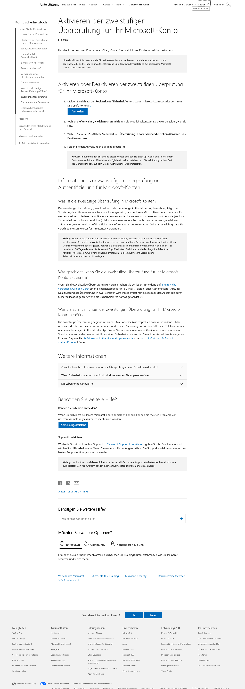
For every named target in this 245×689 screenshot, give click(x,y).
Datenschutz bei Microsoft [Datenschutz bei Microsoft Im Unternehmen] (209, 649)
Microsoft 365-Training (105, 576)
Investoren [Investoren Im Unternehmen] (202, 654)
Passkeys (23, 118)
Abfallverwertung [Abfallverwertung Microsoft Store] (58, 660)
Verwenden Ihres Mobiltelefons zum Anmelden (35, 127)
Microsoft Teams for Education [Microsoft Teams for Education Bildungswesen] (100, 644)
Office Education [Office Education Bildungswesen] (94, 654)
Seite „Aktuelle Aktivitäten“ (34, 48)
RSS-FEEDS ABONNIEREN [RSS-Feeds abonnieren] (75, 491)
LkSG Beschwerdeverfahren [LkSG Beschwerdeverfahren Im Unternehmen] (209, 665)
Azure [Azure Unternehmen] (124, 644)
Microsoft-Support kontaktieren (125, 444)
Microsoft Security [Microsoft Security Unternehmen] (129, 638)
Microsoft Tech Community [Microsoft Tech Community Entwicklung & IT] (172, 649)
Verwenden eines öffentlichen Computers (33, 75)
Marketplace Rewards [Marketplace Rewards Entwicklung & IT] (170, 665)
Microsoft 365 (69, 4)
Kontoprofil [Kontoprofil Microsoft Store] (55, 633)
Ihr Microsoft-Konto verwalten (34, 143)
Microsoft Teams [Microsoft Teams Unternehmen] (129, 665)
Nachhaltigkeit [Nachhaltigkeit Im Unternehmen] (204, 660)
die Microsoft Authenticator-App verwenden (108, 338)
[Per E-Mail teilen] (75, 482)
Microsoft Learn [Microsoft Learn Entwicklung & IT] (167, 638)
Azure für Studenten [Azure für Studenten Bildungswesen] (96, 674)
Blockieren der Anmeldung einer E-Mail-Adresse (34, 41)
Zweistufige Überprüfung (34, 96)
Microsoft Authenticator (31, 136)
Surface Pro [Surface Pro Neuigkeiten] (17, 633)
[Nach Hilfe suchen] (204, 4)
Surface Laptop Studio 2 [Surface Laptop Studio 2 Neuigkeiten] (22, 644)
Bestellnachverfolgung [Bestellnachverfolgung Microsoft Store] (60, 654)
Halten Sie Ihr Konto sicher (32, 29)
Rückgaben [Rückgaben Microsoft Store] (55, 649)
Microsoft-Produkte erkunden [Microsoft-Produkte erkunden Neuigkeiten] (24, 665)
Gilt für (64, 39)
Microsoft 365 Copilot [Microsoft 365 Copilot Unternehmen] (131, 660)
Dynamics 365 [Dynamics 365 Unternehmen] (128, 649)
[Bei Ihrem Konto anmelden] (222, 5)
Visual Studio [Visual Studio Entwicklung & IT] (166, 671)
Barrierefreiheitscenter (171, 576)
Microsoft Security (135, 576)
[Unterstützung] (49, 4)
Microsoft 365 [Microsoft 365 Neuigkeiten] (18, 660)
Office (83, 4)
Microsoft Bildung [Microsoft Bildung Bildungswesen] (95, 633)
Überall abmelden (30, 82)
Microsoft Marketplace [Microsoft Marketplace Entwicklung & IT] (170, 654)
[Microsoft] (24, 4)
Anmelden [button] (78, 111)
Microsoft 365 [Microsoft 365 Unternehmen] (128, 654)
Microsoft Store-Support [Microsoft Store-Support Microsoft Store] (61, 644)
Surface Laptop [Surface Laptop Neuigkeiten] (18, 638)
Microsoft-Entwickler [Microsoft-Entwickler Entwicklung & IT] (169, 633)
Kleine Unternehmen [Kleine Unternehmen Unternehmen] (131, 671)
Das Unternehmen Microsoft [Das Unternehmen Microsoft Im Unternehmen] (210, 638)
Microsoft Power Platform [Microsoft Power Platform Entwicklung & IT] (171, 660)
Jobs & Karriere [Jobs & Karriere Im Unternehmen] (204, 633)
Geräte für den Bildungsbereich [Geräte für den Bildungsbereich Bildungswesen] (100, 638)
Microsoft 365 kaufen (141, 4)
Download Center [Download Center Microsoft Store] (58, 638)
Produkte (94, 4)
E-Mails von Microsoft (32, 62)
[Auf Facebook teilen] (60, 482)
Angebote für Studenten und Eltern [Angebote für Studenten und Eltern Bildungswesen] (102, 668)
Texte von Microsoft (31, 68)
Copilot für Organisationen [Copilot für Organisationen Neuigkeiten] (23, 649)
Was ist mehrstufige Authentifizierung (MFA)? (34, 90)
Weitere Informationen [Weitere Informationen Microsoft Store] (60, 665)
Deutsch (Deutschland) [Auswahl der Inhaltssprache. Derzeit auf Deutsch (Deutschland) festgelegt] (26, 683)
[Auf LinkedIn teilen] (67, 482)
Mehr (121, 4)
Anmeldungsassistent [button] (73, 425)
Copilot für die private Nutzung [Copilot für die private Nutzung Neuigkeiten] (25, 654)
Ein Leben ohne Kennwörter (35, 102)
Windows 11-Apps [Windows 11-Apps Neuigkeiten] (19, 671)
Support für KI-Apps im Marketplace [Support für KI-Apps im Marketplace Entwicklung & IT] (176, 644)
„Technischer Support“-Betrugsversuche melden (33, 109)
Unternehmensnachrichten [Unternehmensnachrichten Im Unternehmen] (209, 644)
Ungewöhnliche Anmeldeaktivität (29, 55)
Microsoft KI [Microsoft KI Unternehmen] (127, 633)
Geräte (108, 4)
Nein (153, 615)
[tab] (71, 544)
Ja (134, 615)
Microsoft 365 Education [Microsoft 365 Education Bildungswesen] (98, 649)
